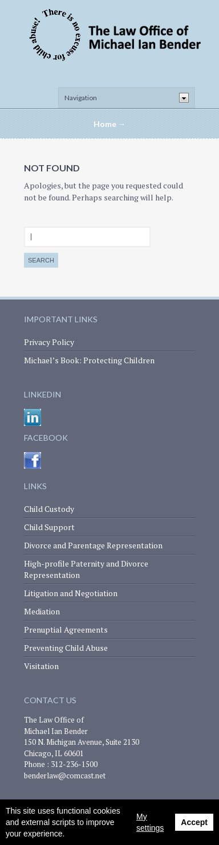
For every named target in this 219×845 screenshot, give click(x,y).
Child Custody (49, 508)
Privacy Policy (49, 342)
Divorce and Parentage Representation (93, 545)
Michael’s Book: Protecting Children (89, 360)
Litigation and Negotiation (70, 593)
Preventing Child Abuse (66, 647)
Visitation (41, 666)
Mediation (42, 611)
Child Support (49, 527)
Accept (194, 822)
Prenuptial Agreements (66, 629)
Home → (110, 124)
